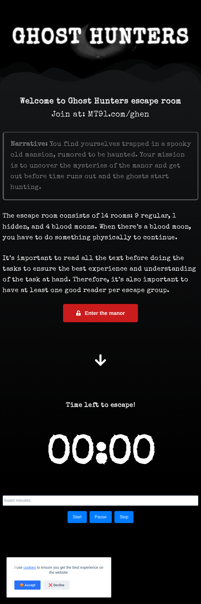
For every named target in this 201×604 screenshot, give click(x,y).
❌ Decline (56, 585)
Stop (124, 517)
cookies (30, 567)
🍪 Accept (27, 585)
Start (77, 517)
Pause (101, 517)
